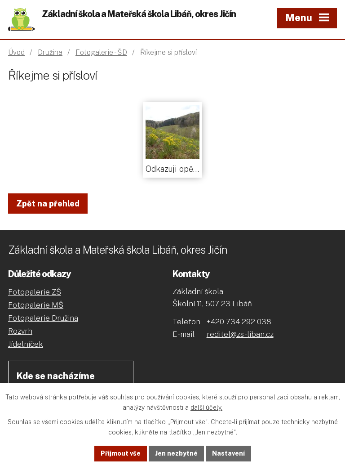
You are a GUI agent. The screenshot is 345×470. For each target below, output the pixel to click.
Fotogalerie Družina (43, 317)
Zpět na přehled (48, 203)
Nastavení (228, 453)
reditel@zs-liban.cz (240, 334)
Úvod (16, 52)
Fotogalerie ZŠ (34, 291)
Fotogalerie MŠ (35, 304)
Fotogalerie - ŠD (101, 52)
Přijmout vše (121, 453)
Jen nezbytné (176, 453)
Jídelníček (25, 344)
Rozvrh (20, 331)
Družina (50, 52)
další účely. (206, 407)
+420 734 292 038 (239, 321)
